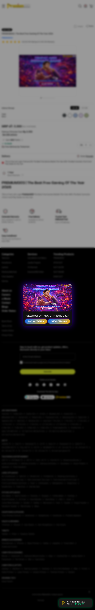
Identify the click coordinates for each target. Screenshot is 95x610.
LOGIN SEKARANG (36, 321)
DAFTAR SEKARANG (59, 321)
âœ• (68, 286)
